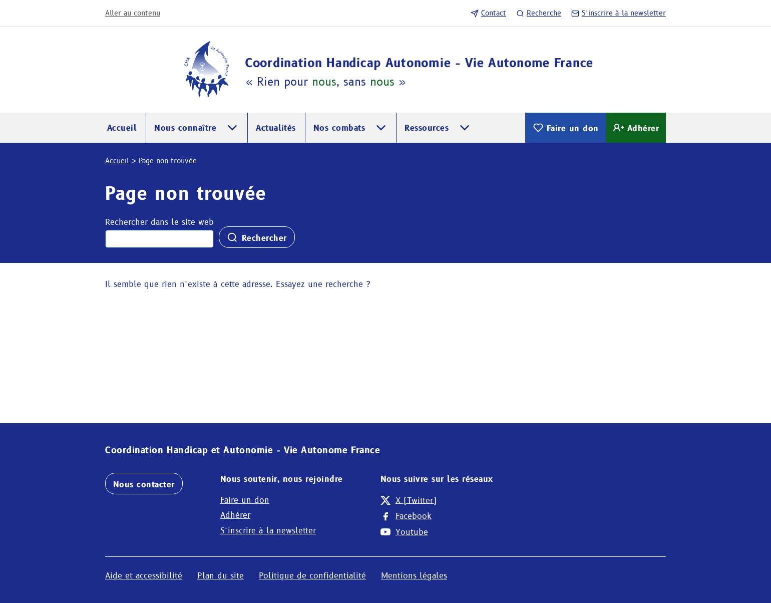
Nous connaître (185, 128)
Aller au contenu (132, 13)
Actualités (276, 128)
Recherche (538, 13)
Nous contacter (144, 484)
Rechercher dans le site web (159, 222)
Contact (488, 13)
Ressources (427, 128)
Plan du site (220, 575)
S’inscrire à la (618, 13)
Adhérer (636, 128)
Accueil (122, 128)
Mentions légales (414, 575)
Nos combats (339, 128)
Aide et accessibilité (143, 575)
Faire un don (565, 128)
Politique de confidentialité (312, 575)
